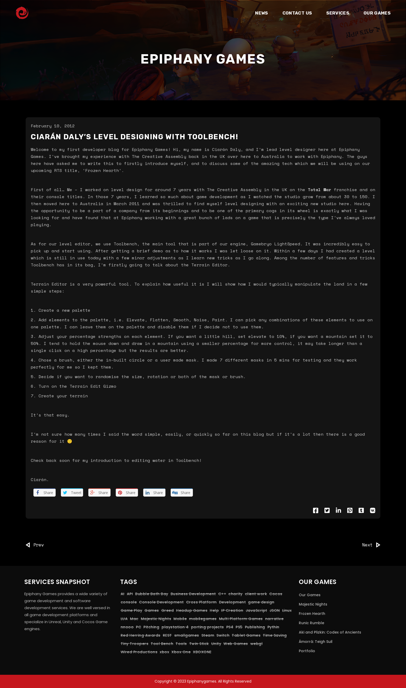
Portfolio (307, 651)
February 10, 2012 (53, 126)
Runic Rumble (311, 623)
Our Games (310, 594)
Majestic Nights (313, 604)
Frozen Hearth (312, 613)
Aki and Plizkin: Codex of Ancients (330, 632)
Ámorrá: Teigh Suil (315, 641)
